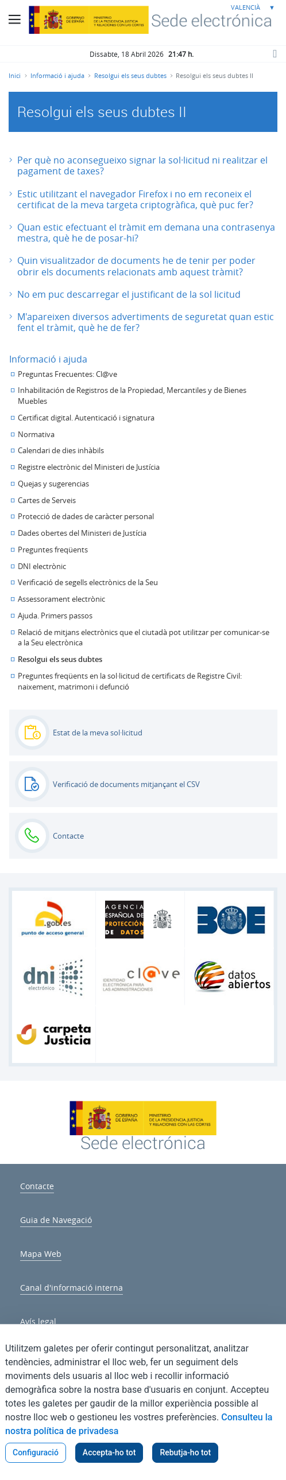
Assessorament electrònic (61, 599)
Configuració (36, 1452)
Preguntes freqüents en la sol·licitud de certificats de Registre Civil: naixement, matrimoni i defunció (130, 681)
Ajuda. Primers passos (55, 616)
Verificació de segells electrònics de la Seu (88, 582)
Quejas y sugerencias (53, 484)
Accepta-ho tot (109, 1452)
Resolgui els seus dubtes (60, 659)
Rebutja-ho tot (185, 1452)
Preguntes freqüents (53, 550)
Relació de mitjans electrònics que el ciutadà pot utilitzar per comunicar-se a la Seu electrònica (143, 638)
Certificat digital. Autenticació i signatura (86, 418)
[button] (143, 166)
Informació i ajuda (48, 359)
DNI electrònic (42, 566)
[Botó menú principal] (14, 19)
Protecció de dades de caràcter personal (86, 516)
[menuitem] (37, 1184)
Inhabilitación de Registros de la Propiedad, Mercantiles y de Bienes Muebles (132, 395)
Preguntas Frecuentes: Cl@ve (67, 374)
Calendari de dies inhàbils (61, 450)
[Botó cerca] (274, 53)
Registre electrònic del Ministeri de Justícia (89, 467)
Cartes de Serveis (47, 500)
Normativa (36, 434)
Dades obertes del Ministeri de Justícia (82, 533)
